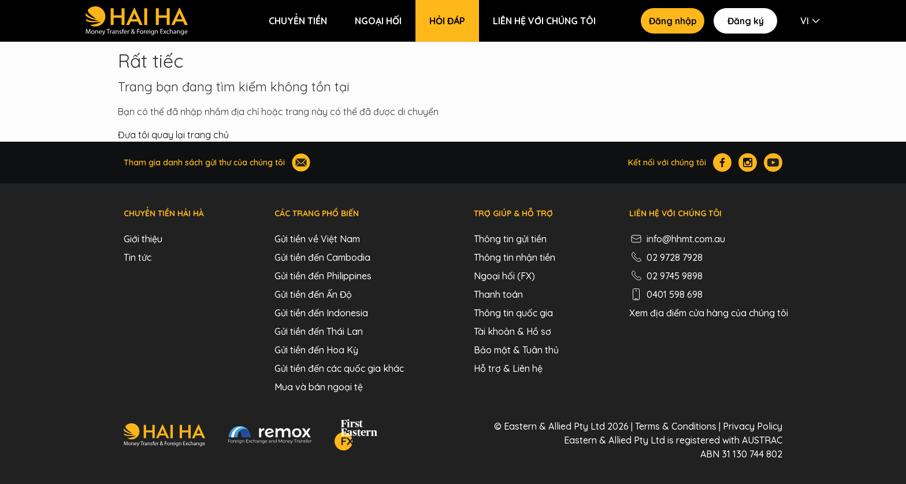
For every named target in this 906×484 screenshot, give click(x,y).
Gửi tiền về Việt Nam (317, 239)
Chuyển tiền (298, 21)
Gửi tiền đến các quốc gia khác (339, 368)
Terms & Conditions (675, 426)
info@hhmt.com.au (677, 239)
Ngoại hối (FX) (504, 276)
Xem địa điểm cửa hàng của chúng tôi (708, 313)
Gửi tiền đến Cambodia (322, 257)
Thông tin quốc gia (513, 313)
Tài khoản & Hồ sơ (512, 331)
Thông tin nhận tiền (514, 257)
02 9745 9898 (666, 276)
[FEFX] (356, 436)
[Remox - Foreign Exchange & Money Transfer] (269, 436)
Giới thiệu (143, 239)
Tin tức (137, 257)
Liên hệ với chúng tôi (544, 21)
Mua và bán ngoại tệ (318, 387)
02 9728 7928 (666, 257)
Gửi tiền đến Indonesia (321, 313)
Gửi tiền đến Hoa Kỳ (316, 350)
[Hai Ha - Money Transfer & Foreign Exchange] (164, 436)
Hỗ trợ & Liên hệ (508, 368)
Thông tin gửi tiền (510, 239)
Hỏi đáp (447, 21)
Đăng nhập (673, 21)
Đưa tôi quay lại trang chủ (173, 135)
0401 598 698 (666, 294)
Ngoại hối (378, 21)
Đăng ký (745, 21)
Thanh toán (498, 294)
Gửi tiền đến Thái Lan (318, 331)
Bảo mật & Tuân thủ (516, 350)
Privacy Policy (752, 426)
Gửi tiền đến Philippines (323, 276)
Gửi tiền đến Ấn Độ (313, 294)
